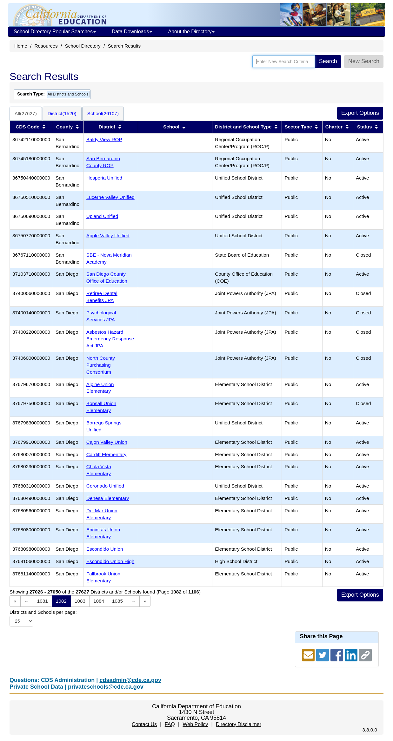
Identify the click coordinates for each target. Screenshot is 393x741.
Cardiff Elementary (106, 454)
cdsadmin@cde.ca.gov (130, 680)
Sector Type (298, 126)
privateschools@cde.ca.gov (105, 687)
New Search (363, 61)
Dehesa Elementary (107, 498)
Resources (46, 46)
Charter (334, 126)
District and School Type (243, 126)
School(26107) (103, 113)
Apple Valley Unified (108, 235)
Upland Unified (102, 216)
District (106, 126)
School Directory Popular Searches (55, 31)
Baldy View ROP (104, 139)
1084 (98, 601)
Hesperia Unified (104, 177)
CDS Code (27, 126)
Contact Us (144, 724)
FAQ (170, 724)
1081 (42, 601)
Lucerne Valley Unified (110, 197)
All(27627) (26, 113)
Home (20, 46)
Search (328, 61)
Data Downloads (132, 31)
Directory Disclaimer (238, 724)
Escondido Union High (110, 561)
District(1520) (62, 113)
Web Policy (195, 724)
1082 (61, 601)
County (64, 126)
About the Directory (191, 31)
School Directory (82, 46)
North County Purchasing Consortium (100, 365)
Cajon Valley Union (106, 442)
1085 (117, 601)
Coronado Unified (105, 486)
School (171, 126)
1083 (80, 601)
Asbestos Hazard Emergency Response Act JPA (110, 339)
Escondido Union (104, 549)
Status (364, 126)
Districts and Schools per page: (43, 612)
